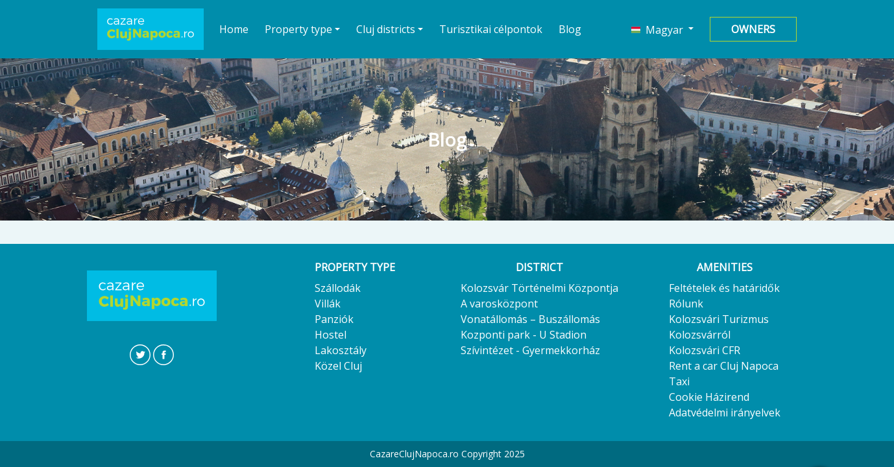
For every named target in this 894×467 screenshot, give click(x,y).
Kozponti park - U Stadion (523, 335)
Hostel (330, 335)
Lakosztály (341, 350)
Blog (570, 29)
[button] (662, 29)
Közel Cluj (338, 366)
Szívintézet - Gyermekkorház (530, 350)
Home (234, 28)
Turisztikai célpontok (490, 29)
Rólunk (686, 303)
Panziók (334, 319)
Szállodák (338, 288)
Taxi (679, 381)
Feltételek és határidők (724, 288)
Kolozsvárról (700, 335)
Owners (753, 29)
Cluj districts (385, 29)
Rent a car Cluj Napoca (724, 366)
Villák (328, 303)
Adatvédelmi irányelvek (724, 412)
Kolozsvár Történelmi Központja (539, 288)
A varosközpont (499, 303)
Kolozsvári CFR (704, 350)
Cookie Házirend (709, 397)
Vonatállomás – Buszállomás (530, 319)
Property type (298, 29)
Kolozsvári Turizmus (719, 319)
